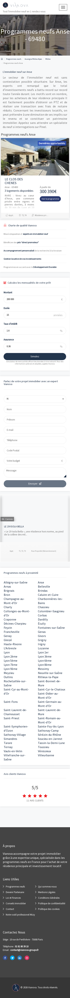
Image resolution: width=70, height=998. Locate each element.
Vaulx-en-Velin (13, 751)
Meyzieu (9, 673)
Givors (42, 636)
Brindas (43, 590)
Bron (7, 595)
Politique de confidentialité (51, 903)
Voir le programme (50, 198)
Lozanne (43, 648)
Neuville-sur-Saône (50, 673)
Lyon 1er (43, 652)
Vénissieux (44, 751)
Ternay (8, 747)
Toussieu (43, 747)
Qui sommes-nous (47, 886)
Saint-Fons (11, 702)
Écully (42, 623)
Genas (42, 632)
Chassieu (43, 607)
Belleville (44, 586)
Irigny (41, 644)
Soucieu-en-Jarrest (50, 739)
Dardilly (43, 619)
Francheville (11, 632)
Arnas (7, 586)
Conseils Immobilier (16, 903)
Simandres (10, 739)
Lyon (7, 652)
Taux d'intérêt (8, 323)
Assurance (6, 339)
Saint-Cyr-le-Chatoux (51, 689)
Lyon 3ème (45, 656)
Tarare (8, 743)
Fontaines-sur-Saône (51, 627)
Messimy (43, 669)
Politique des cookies (49, 909)
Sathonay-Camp (48, 730)
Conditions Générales (49, 897)
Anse (41, 582)
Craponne (10, 619)
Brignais (9, 590)
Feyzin (8, 627)
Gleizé (8, 640)
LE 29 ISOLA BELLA (14, 526)
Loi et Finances (13, 897)
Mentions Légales (46, 892)
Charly (8, 607)
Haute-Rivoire (13, 644)
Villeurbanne (46, 755)
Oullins (8, 677)
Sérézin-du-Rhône (49, 734)
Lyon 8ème (45, 665)
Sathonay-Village (15, 734)
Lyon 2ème (10, 656)
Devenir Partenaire (15, 892)
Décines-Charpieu (15, 623)
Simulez (32, 356)
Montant (5, 292)
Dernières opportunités (52, 143)
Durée (4, 308)
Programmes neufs (15, 886)
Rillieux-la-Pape (48, 677)
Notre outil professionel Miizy (20, 914)
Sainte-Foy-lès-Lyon (51, 726)
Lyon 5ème (10, 660)
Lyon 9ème (10, 669)
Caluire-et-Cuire (48, 595)
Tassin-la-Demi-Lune (51, 743)
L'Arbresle (10, 648)
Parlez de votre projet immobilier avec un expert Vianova (31, 383)
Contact (10, 909)
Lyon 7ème (10, 665)
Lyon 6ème (45, 660)
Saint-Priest (11, 718)
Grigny (42, 640)
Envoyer (35, 483)
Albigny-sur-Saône (15, 582)
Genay (8, 636)
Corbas (42, 615)
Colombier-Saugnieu (51, 611)
